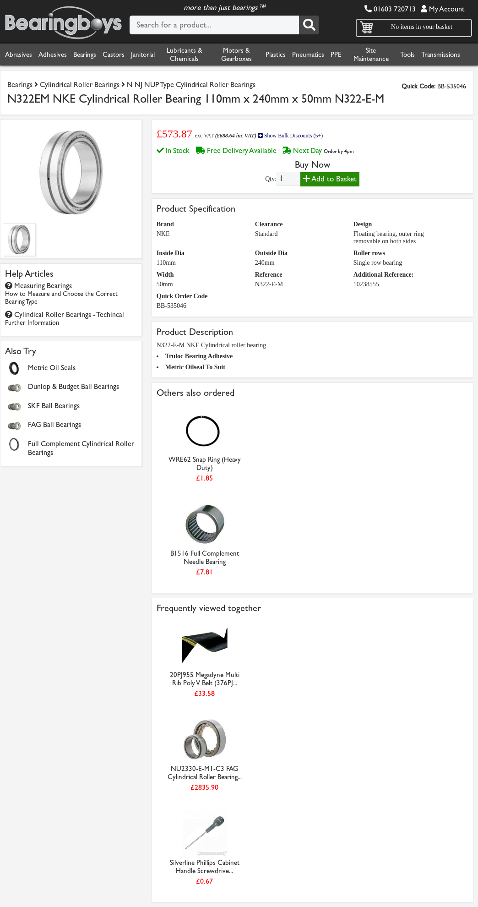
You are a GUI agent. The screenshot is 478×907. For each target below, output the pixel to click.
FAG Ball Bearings (54, 424)
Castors (114, 54)
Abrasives (18, 54)
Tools (407, 54)
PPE (336, 54)
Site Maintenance (371, 54)
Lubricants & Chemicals (184, 54)
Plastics (276, 54)
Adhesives (52, 54)
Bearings (84, 54)
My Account (442, 9)
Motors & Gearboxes (236, 54)
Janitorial (143, 54)
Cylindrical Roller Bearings (80, 84)
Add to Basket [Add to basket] (330, 179)
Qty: (271, 178)
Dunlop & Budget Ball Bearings (73, 386)
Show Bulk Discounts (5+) (290, 135)
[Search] (309, 25)
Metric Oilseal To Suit (195, 367)
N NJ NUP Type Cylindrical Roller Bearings (191, 84)
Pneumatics (308, 54)
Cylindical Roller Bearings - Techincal (64, 318)
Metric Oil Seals (52, 367)
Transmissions (440, 54)
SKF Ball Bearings (54, 405)
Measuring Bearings (61, 293)
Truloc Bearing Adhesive (199, 356)
